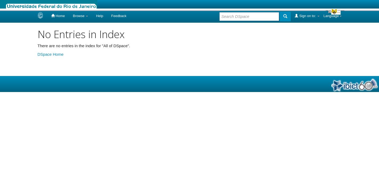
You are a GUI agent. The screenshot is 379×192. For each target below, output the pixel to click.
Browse (80, 16)
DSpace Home (51, 54)
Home (58, 16)
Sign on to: (307, 16)
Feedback (118, 16)
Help (99, 16)
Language (333, 16)
